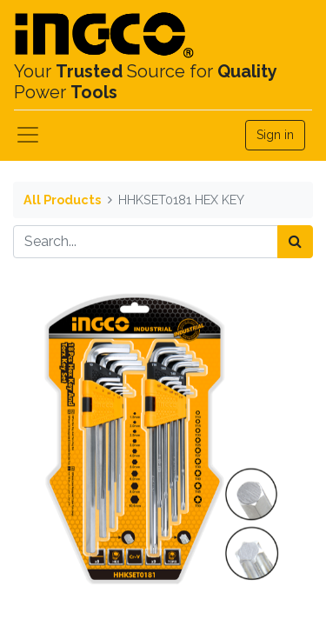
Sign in (275, 135)
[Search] (295, 241)
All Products (62, 199)
